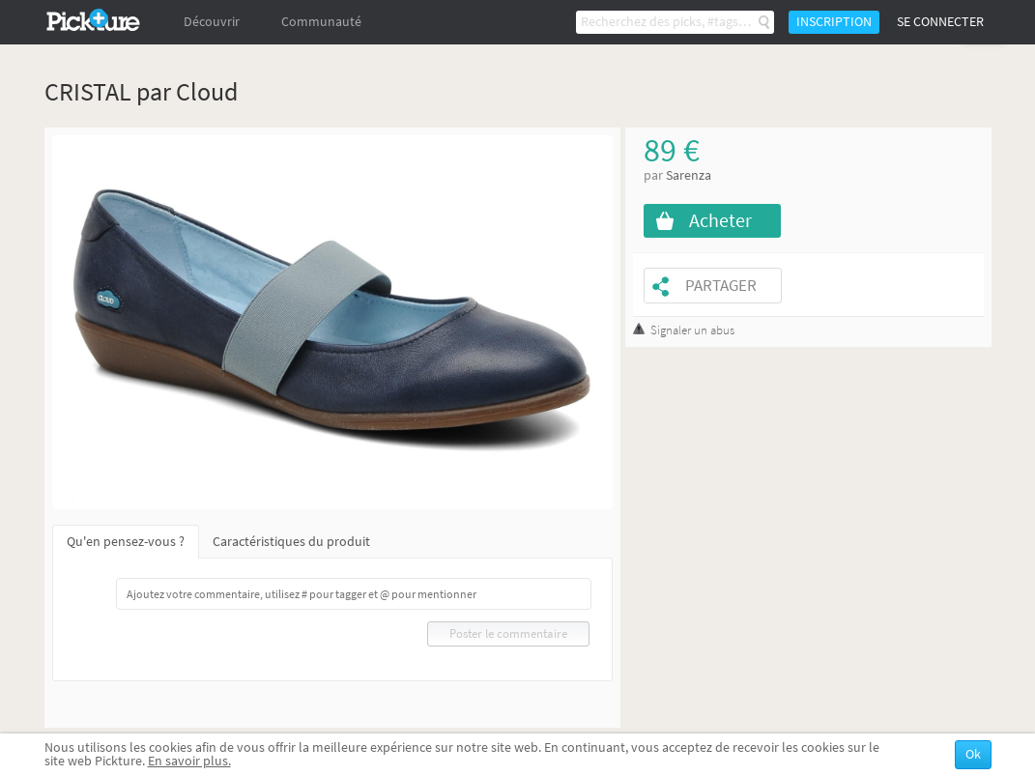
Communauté (321, 22)
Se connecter (940, 22)
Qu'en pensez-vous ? (126, 541)
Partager (721, 285)
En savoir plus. (189, 761)
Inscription (834, 22)
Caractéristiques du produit (291, 541)
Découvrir (212, 22)
